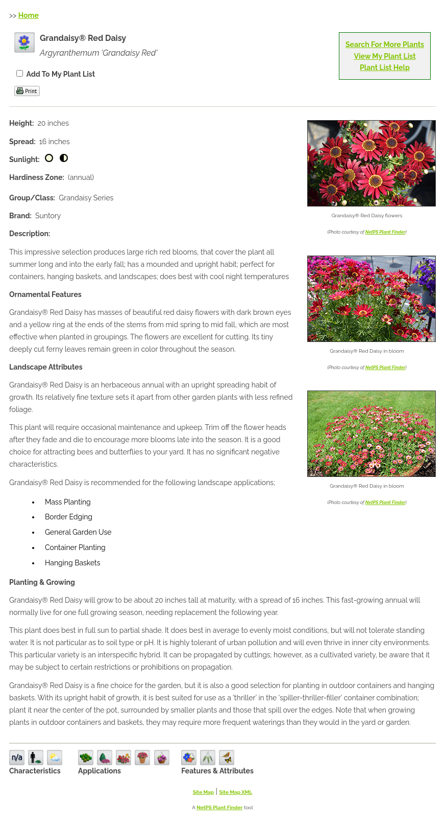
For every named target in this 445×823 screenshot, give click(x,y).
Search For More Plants (384, 44)
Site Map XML (236, 792)
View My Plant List (384, 56)
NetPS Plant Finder (385, 232)
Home (28, 15)
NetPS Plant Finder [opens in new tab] (219, 807)
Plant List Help (385, 67)
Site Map (203, 792)
